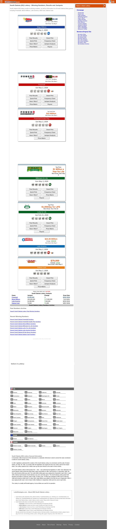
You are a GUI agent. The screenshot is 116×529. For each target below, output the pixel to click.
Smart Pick (49, 38)
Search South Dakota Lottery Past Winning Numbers (25, 311)
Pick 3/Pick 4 (81, 22)
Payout (50, 46)
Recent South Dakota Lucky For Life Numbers (23, 328)
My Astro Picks (82, 34)
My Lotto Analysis (82, 39)
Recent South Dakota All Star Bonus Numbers (23, 332)
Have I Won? (33, 44)
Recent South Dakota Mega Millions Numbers (23, 323)
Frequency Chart (49, 41)
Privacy (71, 524)
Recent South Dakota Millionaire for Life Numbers (24, 326)
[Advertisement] (41, 61)
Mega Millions (16, 299)
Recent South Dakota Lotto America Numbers (23, 330)
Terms (65, 524)
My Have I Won (82, 42)
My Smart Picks (82, 37)
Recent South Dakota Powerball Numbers (22, 319)
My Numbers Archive (83, 44)
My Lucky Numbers (83, 41)
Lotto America (16, 301)
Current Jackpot (82, 23)
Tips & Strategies (82, 27)
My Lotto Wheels (82, 35)
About (44, 524)
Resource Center (82, 29)
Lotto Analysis (81, 15)
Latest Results (82, 19)
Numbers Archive (82, 21)
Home (38, 524)
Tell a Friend (51, 524)
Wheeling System (82, 16)
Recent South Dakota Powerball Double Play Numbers (25, 321)
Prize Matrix (33, 46)
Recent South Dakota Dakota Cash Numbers (22, 334)
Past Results (33, 38)
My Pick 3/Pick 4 (82, 38)
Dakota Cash (16, 303)
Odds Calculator (82, 26)
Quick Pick (33, 41)
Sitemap (58, 524)
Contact (77, 524)
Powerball (15, 297)
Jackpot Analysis (49, 44)
